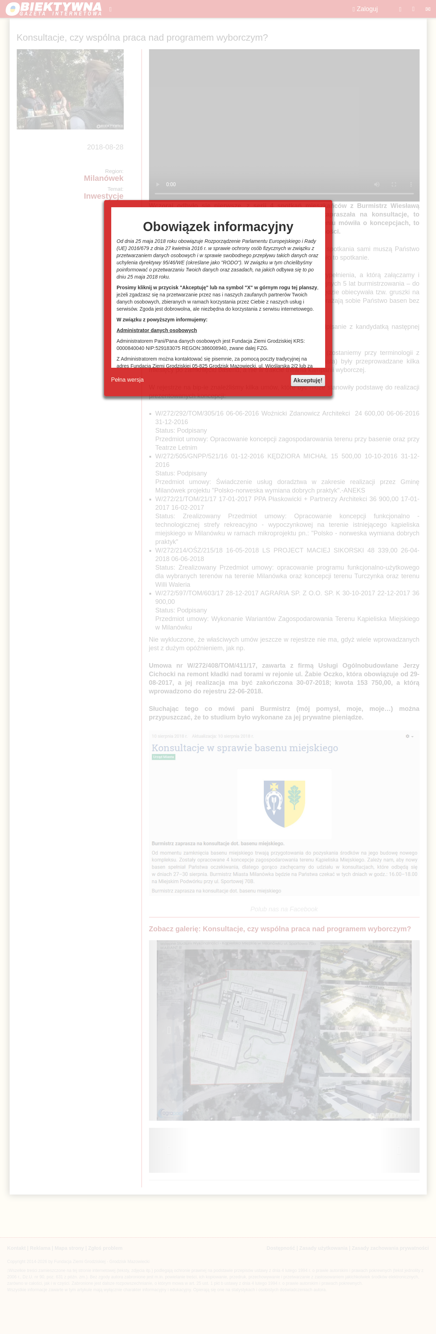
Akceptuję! (308, 380)
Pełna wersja (127, 380)
